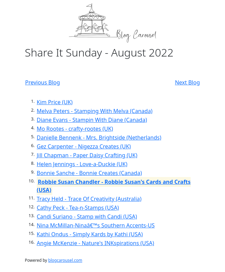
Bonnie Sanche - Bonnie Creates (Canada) (89, 173)
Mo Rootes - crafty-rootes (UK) (75, 128)
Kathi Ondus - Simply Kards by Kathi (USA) (90, 234)
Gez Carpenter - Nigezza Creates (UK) (84, 146)
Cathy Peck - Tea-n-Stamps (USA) (78, 207)
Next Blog (187, 82)
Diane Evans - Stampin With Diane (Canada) (92, 120)
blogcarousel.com (65, 260)
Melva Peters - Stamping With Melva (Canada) (95, 111)
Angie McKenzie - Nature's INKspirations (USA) (95, 243)
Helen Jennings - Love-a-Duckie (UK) (82, 164)
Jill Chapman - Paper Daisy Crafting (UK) (87, 155)
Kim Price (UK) (55, 102)
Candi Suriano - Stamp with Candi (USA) (87, 216)
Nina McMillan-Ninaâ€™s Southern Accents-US (96, 225)
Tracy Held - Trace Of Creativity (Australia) (89, 199)
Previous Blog (42, 82)
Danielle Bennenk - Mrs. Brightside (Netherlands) (99, 137)
